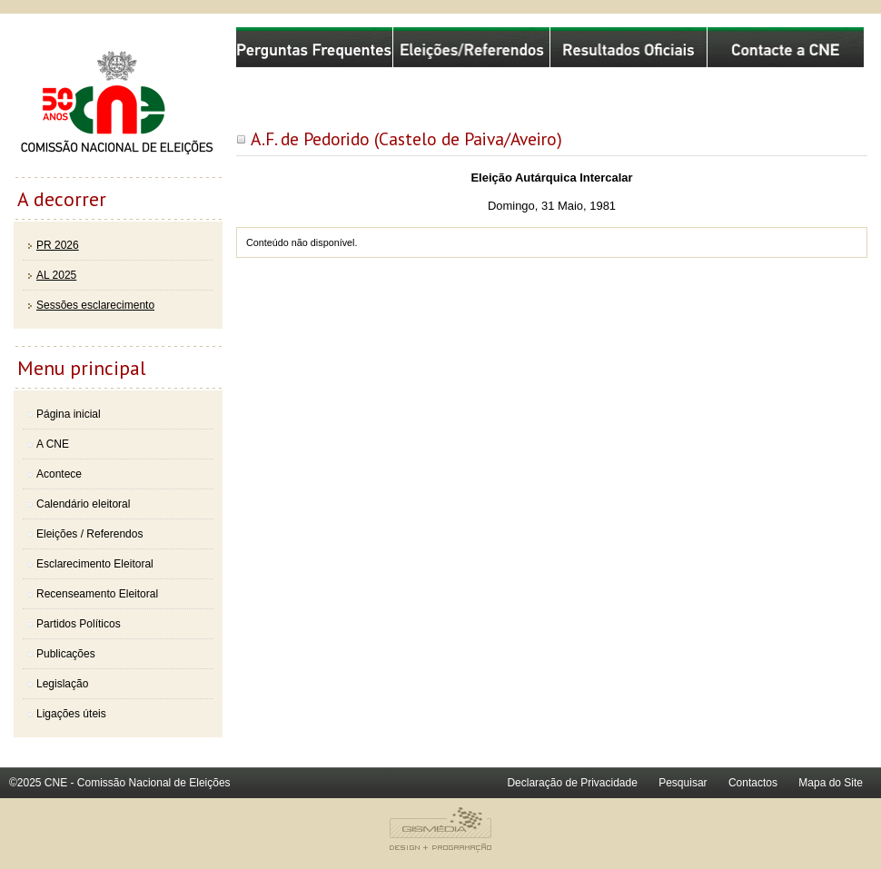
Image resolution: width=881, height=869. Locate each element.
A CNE (52, 444)
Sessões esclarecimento (95, 305)
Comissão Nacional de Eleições (118, 101)
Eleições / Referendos (89, 534)
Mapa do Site (830, 782)
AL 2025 (56, 275)
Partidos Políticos (78, 623)
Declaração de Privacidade (572, 782)
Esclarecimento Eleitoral (94, 564)
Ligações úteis (71, 713)
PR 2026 (57, 245)
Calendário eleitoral (83, 504)
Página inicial (68, 414)
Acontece (59, 474)
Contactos (752, 782)
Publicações (65, 653)
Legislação (62, 683)
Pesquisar (682, 782)
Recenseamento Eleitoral (97, 594)
